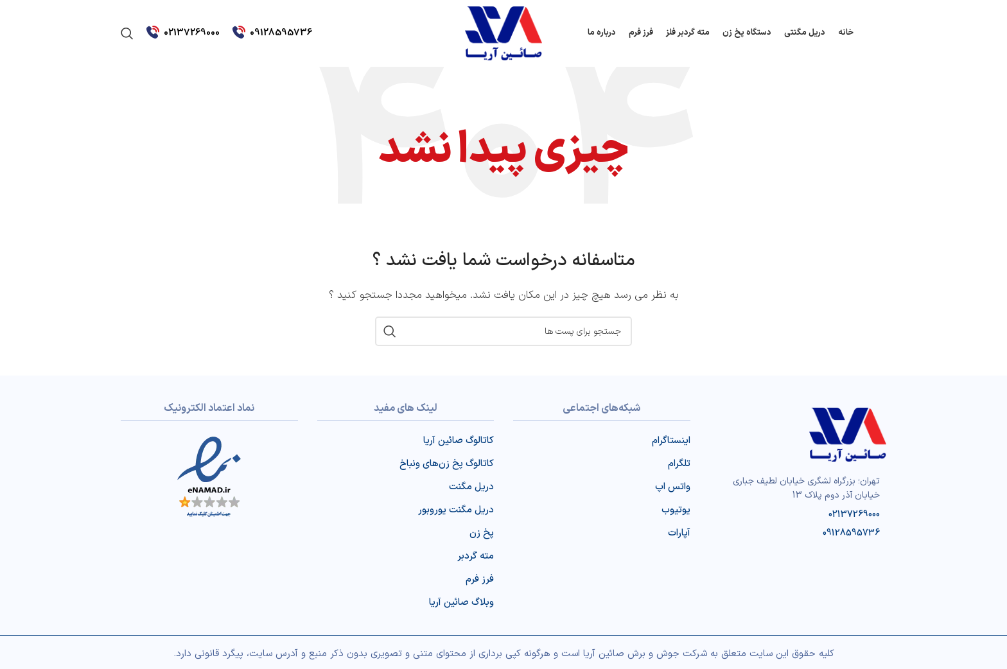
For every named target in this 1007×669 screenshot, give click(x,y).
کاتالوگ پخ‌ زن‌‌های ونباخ (446, 464)
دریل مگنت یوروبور (456, 510)
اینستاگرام (671, 440)
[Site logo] (503, 33)
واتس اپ (672, 487)
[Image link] (847, 434)
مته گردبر (475, 556)
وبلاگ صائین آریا (461, 602)
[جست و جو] (127, 33)
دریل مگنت (471, 487)
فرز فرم (480, 579)
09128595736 (281, 33)
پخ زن (481, 533)
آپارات (679, 533)
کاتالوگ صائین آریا (458, 440)
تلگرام (679, 463)
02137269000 (192, 33)
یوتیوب (675, 510)
